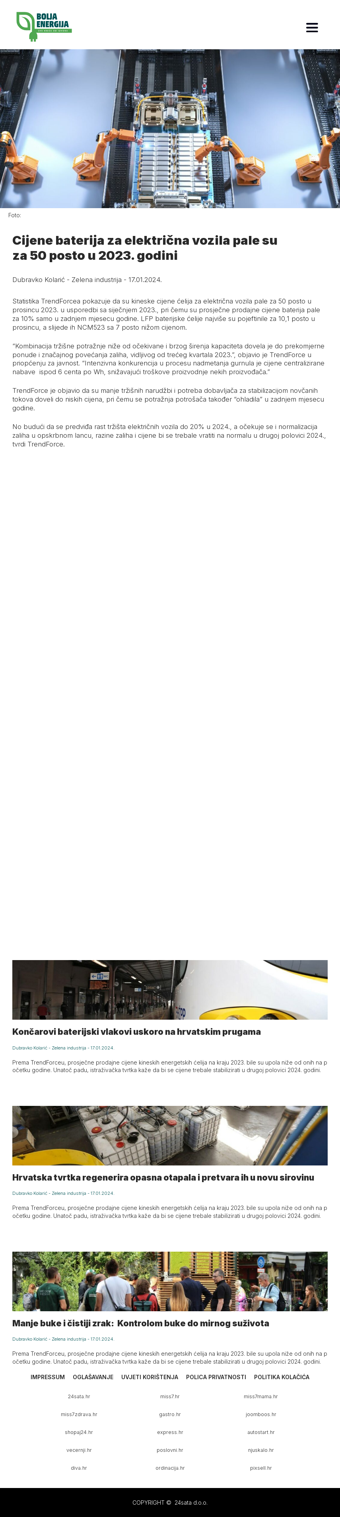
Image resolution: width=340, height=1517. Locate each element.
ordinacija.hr (170, 1468)
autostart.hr (261, 1432)
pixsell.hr (261, 1468)
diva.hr (79, 1468)
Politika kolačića (281, 1377)
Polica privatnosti (216, 1377)
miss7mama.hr (261, 1396)
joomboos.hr (261, 1414)
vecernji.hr (79, 1450)
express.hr (170, 1432)
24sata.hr (79, 1396)
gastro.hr (170, 1414)
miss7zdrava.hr (79, 1414)
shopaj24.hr (79, 1432)
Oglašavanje (93, 1377)
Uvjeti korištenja (149, 1377)
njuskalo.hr (261, 1450)
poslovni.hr (170, 1450)
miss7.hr (170, 1396)
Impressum (48, 1377)
